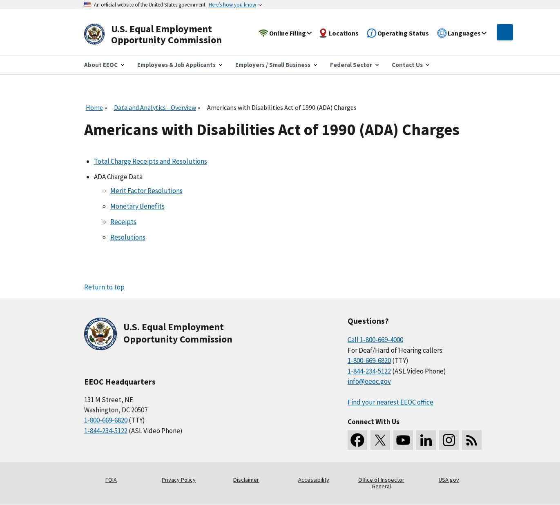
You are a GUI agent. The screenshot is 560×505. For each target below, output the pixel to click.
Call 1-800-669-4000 (375, 339)
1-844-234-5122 (105, 430)
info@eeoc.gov (369, 381)
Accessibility (313, 479)
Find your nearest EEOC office (390, 402)
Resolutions (127, 237)
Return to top (104, 287)
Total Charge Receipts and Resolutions (150, 161)
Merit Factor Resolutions (146, 190)
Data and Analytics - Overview (155, 107)
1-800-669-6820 (105, 420)
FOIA (111, 479)
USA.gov (449, 479)
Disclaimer (246, 479)
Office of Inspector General (381, 483)
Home (94, 107)
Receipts (123, 221)
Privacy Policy (179, 479)
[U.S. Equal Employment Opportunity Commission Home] (162, 34)
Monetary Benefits (137, 206)
